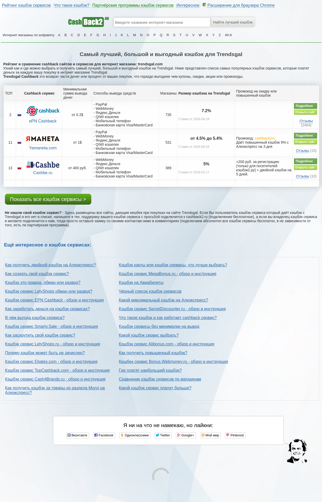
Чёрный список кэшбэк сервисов (150, 291)
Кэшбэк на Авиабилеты (141, 282)
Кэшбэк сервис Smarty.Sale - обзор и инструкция (51, 326)
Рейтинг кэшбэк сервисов (26, 5)
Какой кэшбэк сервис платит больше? (155, 388)
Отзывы (306, 121)
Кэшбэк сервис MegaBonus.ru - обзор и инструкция (167, 274)
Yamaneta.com (42, 148)
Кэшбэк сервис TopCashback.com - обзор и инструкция (57, 370)
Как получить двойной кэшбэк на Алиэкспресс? (50, 265)
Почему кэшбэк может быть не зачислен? (45, 353)
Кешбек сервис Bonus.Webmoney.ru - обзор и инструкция (173, 361)
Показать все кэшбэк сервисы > (48, 199)
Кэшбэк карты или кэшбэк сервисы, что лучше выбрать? (173, 265)
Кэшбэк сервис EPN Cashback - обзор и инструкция (54, 300)
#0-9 (228, 35)
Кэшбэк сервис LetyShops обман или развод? (48, 291)
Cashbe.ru (43, 173)
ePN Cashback (43, 121)
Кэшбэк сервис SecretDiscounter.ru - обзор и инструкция (172, 309)
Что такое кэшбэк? (71, 5)
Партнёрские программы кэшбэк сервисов (133, 5)
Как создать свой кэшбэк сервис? (37, 274)
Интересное (187, 5)
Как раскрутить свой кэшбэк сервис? (40, 335)
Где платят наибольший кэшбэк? (150, 370)
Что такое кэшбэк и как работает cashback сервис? (168, 317)
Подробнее (304, 106)
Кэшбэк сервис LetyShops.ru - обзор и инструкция (52, 344)
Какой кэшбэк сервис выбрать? (149, 335)
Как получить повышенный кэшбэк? (153, 353)
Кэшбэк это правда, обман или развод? (43, 282)
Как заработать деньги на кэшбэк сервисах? (47, 309)
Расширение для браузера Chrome (241, 5)
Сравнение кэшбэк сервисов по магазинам (160, 379)
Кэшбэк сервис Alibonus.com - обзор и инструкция (166, 344)
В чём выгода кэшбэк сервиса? (35, 317)
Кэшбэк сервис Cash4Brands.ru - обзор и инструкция (55, 379)
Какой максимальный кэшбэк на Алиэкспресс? (163, 300)
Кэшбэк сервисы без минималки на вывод (159, 326)
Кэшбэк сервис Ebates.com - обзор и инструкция (51, 361)
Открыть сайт (305, 112)
